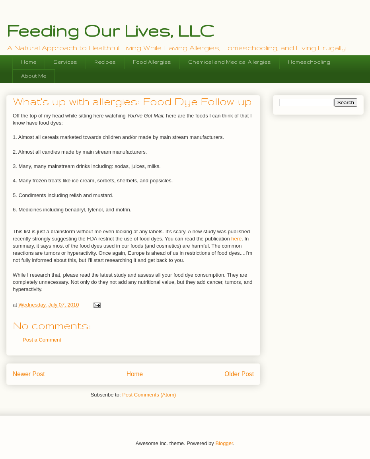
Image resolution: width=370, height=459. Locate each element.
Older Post (239, 374)
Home (28, 61)
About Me (33, 75)
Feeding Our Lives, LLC (110, 30)
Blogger (224, 443)
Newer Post (29, 374)
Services (65, 61)
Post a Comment (42, 340)
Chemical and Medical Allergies (229, 61)
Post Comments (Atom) (149, 395)
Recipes (105, 61)
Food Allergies (152, 61)
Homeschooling (309, 61)
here (236, 239)
